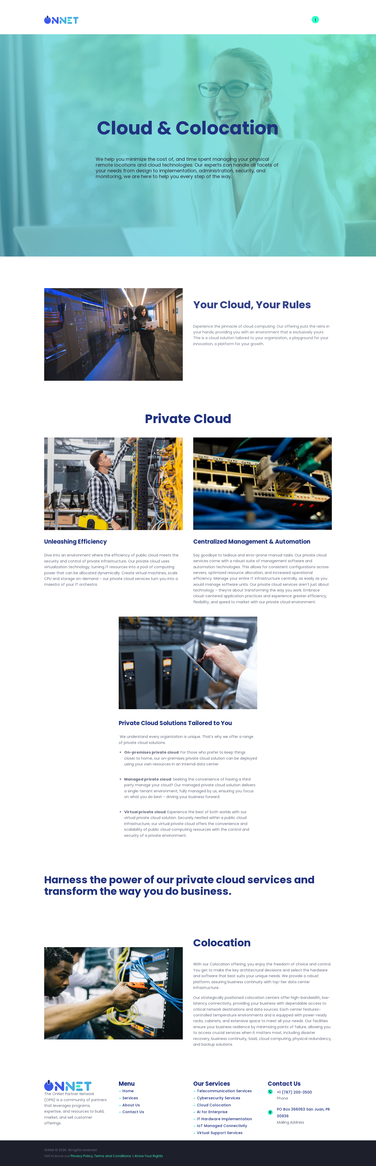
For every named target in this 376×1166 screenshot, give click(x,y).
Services (130, 1098)
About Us (131, 1105)
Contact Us (133, 1111)
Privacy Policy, (82, 1156)
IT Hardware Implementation (224, 1119)
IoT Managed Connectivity (222, 1125)
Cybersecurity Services (218, 1098)
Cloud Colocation (214, 1105)
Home (128, 1091)
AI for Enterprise (212, 1111)
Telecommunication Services (224, 1091)
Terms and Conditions (112, 1156)
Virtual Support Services (220, 1132)
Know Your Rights (149, 1156)
